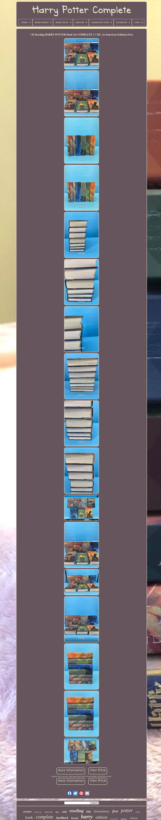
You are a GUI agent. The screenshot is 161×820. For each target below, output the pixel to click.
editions (134, 818)
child (64, 812)
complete (44, 817)
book (29, 817)
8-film (138, 812)
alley (57, 812)
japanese (124, 819)
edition (101, 817)
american (38, 812)
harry (87, 817)
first (115, 811)
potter (127, 810)
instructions (114, 819)
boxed (74, 818)
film (88, 811)
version (27, 811)
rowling (77, 810)
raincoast (49, 812)
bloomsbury (101, 811)
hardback (62, 818)
